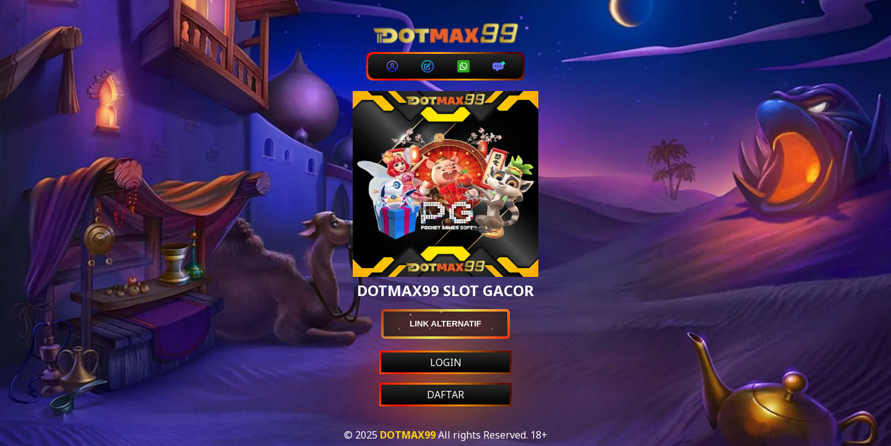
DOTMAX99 (408, 435)
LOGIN (446, 362)
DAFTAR (445, 394)
